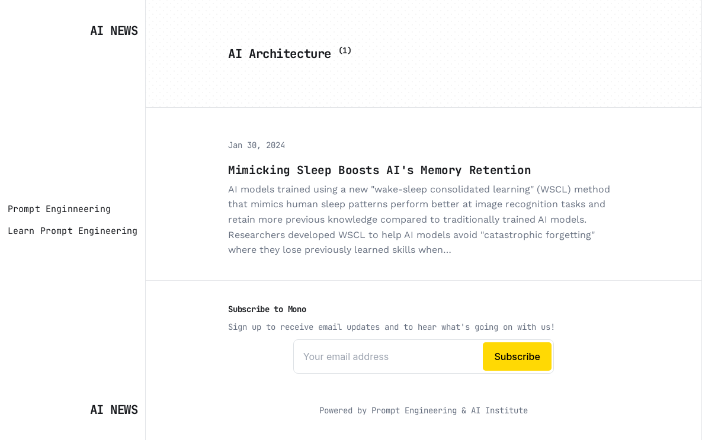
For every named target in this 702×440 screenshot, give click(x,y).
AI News (114, 30)
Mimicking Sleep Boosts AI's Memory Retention (379, 170)
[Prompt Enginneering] (59, 209)
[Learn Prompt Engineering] (73, 231)
